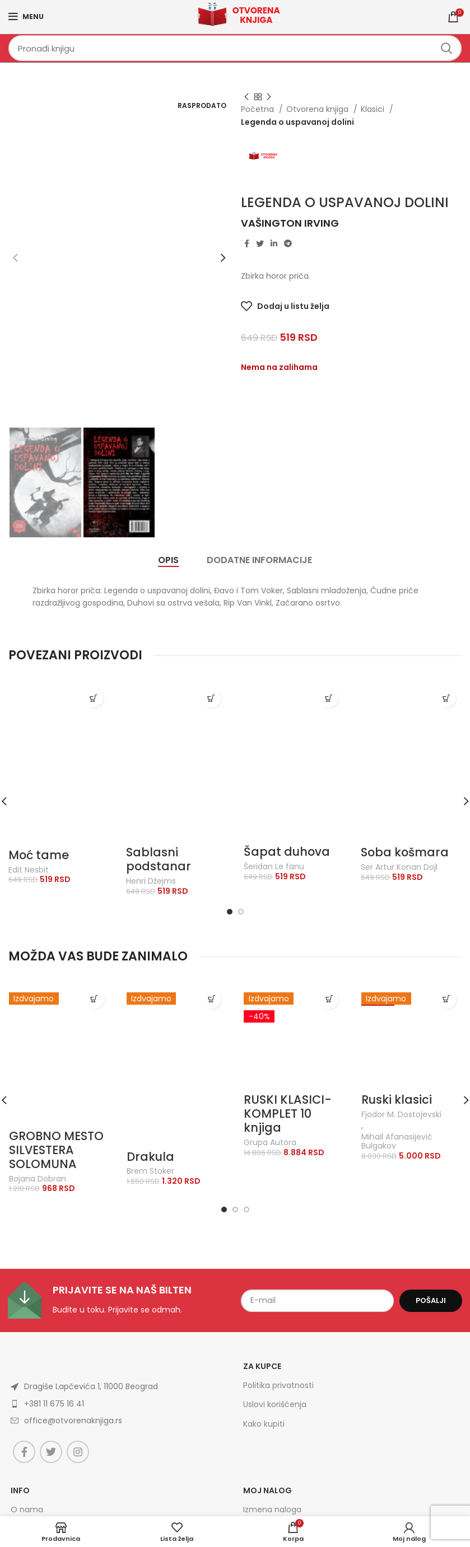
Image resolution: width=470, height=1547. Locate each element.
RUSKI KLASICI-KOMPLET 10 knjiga (288, 1113)
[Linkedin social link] (274, 243)
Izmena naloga (272, 1509)
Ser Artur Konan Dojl (399, 867)
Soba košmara (405, 852)
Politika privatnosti (278, 1385)
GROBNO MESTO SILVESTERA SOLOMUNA (56, 1150)
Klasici (374, 109)
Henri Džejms (151, 881)
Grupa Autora (270, 1142)
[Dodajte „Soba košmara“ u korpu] (446, 698)
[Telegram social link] (288, 243)
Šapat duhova (287, 851)
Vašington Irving (290, 223)
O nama (27, 1509)
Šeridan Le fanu (274, 866)
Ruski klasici (396, 1099)
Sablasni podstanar (158, 859)
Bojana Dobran (37, 1179)
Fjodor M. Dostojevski (401, 1114)
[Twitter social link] (260, 243)
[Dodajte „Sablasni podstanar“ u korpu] (211, 698)
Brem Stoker (150, 1171)
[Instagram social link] (78, 1452)
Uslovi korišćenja (274, 1404)
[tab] (168, 560)
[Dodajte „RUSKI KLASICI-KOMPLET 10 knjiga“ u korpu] (329, 999)
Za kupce (262, 1366)
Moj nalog (267, 1490)
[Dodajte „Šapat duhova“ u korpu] (328, 698)
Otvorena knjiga (318, 109)
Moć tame (38, 855)
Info (20, 1490)
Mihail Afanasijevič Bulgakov (396, 1141)
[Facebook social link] (247, 243)
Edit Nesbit (28, 870)
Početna (258, 109)
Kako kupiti (264, 1423)
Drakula (150, 1156)
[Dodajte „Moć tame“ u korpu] (94, 698)
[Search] (235, 48)
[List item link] (101, 1404)
